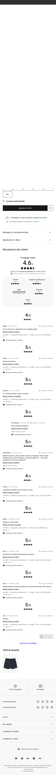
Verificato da (28, 643)
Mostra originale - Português (12, 525)
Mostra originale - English (11, 364)
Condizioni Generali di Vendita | (42, 765)
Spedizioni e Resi (11, 240)
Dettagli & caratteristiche (15, 232)
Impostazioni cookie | (10, 765)
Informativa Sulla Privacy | (25, 765)
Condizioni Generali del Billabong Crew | (36, 767)
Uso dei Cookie (28, 769)
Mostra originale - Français (11, 332)
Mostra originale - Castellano (12, 396)
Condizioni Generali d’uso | (15, 767)
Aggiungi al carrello (25, 208)
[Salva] (50, 208)
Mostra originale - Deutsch (19, 428)
